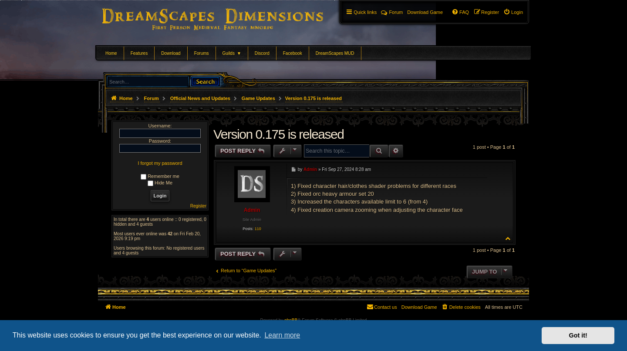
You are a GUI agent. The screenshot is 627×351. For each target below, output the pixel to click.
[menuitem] (513, 12)
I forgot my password (160, 163)
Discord (262, 53)
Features (139, 53)
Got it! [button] (578, 335)
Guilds (231, 53)
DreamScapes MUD (335, 53)
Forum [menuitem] (392, 12)
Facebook (292, 53)
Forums (201, 53)
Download (170, 53)
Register (198, 206)
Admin (252, 210)
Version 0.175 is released (313, 98)
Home (111, 53)
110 (258, 229)
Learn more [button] (282, 335)
